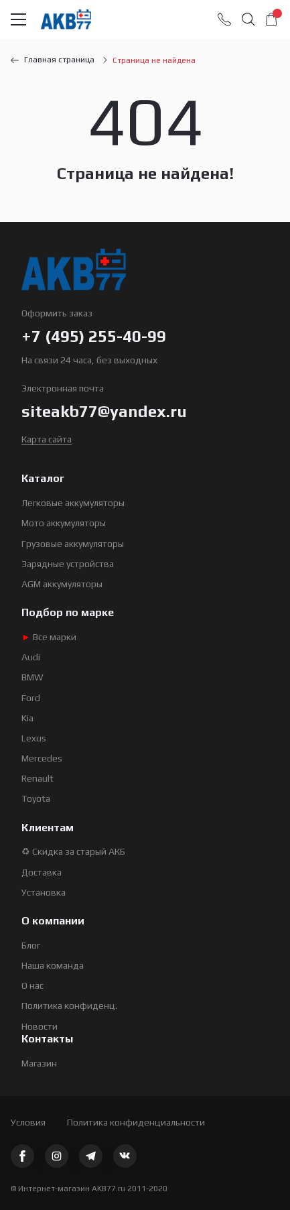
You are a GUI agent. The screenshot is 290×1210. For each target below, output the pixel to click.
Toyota (35, 798)
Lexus (33, 738)
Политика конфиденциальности (136, 1122)
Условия (28, 1122)
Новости (39, 1026)
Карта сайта (46, 439)
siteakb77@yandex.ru (104, 411)
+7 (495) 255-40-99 (93, 336)
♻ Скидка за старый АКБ (73, 851)
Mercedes (41, 758)
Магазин (39, 1063)
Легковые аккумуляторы (73, 502)
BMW (32, 677)
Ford (30, 697)
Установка (43, 892)
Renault (37, 778)
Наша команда (52, 965)
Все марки (48, 636)
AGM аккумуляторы (61, 584)
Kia (27, 718)
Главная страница (52, 59)
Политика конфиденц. (69, 1005)
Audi (30, 657)
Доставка (41, 872)
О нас (32, 985)
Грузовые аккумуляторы (72, 543)
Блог (30, 945)
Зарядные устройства (67, 563)
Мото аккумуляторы (63, 523)
